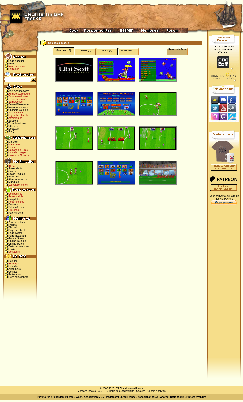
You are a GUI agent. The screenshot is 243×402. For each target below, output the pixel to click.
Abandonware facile (19, 93)
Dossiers (13, 204)
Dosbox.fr (13, 128)
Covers (12, 171)
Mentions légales (86, 391)
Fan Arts (12, 249)
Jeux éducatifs (16, 112)
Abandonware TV (17, 179)
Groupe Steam (16, 238)
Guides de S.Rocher (19, 155)
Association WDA (147, 397)
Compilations (15, 199)
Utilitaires (13, 126)
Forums (12, 225)
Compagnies (15, 193)
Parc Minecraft (16, 212)
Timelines (13, 210)
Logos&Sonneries (18, 184)
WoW (79, 397)
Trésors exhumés (17, 99)
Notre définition (16, 66)
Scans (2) (107, 50)
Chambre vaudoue (18, 110)
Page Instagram (17, 235)
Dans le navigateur (18, 96)
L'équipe (13, 261)
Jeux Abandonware (18, 91)
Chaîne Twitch (16, 243)
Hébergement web (62, 397)
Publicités (13, 176)
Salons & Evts (16, 207)
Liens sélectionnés (18, 277)
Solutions (13, 120)
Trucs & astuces (17, 123)
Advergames (15, 118)
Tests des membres (19, 246)
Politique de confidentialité (120, 391)
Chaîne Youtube (17, 241)
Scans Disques (16, 174)
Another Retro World (172, 397)
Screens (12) (63, 50)
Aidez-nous (14, 269)
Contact (12, 271)
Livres (11, 147)
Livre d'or (13, 266)
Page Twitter (15, 233)
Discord (12, 227)
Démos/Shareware (18, 104)
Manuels (13, 141)
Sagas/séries (15, 101)
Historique (13, 263)
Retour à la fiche (177, 49)
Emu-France (128, 397)
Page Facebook (17, 230)
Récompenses (16, 202)
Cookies (140, 391)
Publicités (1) (129, 50)
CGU (100, 391)
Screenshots (15, 168)
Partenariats (15, 274)
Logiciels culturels (18, 115)
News (11, 63)
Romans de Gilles (18, 150)
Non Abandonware (18, 107)
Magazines (14, 144)
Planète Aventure (196, 397)
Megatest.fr (112, 397)
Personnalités (15, 196)
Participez (13, 69)
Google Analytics (156, 391)
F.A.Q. (11, 131)
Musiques (13, 182)
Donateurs (14, 252)
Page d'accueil (16, 61)
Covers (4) (85, 50)
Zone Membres (16, 222)
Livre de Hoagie (17, 152)
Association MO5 (94, 397)
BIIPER (12, 165)
